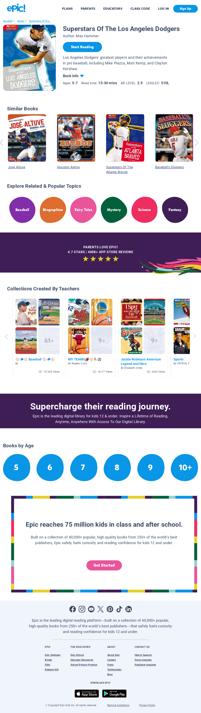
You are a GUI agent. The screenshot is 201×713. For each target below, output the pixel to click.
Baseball (8, 21)
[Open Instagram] (82, 609)
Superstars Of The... (40, 21)
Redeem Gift (52, 669)
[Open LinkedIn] (128, 609)
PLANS (67, 8)
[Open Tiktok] (119, 609)
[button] (37, 336)
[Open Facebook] (72, 609)
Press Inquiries (143, 660)
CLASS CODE (140, 8)
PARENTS (88, 8)
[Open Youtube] (91, 609)
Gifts (47, 664)
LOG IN (163, 8)
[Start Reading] (82, 47)
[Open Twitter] (100, 609)
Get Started (104, 565)
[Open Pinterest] (110, 609)
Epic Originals (52, 655)
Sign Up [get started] (185, 8)
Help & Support (143, 655)
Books (20, 21)
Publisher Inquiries (145, 664)
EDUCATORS (112, 8)
